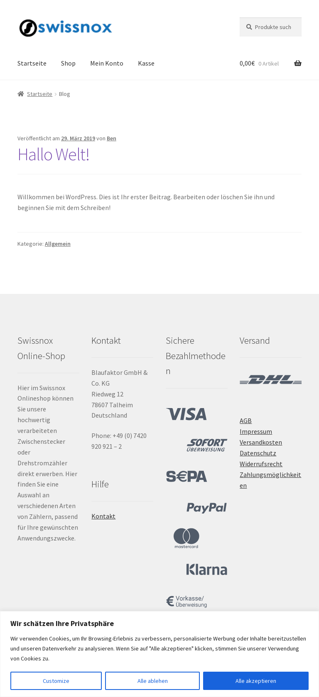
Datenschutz (258, 453)
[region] (159, 654)
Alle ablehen (152, 681)
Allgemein (58, 243)
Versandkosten (261, 442)
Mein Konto (106, 63)
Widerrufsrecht (261, 464)
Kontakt (103, 516)
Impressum (256, 431)
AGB (246, 420)
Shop (68, 63)
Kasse (146, 63)
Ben (111, 138)
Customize (56, 681)
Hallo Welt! (53, 154)
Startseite (32, 63)
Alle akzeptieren (256, 681)
